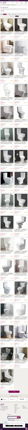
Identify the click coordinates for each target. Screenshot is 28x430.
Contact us (16, 410)
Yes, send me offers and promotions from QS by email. (14, 415)
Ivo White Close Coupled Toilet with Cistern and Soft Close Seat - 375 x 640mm (7, 340)
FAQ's (15, 411)
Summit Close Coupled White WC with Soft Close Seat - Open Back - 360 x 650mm (21, 165)
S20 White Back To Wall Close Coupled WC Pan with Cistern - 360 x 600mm (7, 55)
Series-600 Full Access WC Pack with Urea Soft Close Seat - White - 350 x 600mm (7, 33)
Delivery (23, 405)
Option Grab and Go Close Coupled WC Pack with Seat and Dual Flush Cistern (7, 362)
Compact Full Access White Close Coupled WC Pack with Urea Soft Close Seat (21, 33)
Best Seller (5, 14)
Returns (15, 412)
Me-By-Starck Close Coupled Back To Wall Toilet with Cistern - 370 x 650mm (20, 253)
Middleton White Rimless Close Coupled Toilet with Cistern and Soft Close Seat (20, 362)
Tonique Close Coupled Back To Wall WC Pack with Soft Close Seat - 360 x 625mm (20, 143)
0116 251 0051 (2, 410)
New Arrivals (19, 14)
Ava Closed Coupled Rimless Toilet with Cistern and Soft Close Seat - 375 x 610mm (6, 143)
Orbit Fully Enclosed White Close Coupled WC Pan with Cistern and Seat (6, 384)
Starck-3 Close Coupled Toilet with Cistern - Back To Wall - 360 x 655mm (6, 253)
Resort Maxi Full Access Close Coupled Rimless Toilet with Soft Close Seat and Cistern (7, 231)
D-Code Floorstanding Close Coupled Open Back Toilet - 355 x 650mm (20, 231)
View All (17, 16)
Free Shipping (9, 14)
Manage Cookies (18, 425)
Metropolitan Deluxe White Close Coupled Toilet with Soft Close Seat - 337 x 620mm (7, 187)
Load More (14, 391)
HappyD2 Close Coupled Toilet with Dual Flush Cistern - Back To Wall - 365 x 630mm (21, 318)
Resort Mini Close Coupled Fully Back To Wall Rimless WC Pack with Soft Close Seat (6, 165)
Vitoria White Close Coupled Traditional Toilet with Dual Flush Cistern (20, 297)
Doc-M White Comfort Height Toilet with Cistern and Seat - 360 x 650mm (20, 77)
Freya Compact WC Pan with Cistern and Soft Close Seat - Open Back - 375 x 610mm (7, 318)
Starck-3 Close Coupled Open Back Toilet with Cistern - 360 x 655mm (7, 275)
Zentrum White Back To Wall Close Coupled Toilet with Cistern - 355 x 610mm (7, 77)
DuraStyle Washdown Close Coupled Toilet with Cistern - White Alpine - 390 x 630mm (7, 121)
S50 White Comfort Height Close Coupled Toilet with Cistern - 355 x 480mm (7, 99)
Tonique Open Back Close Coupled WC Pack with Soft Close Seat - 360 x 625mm (21, 209)
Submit (18, 417)
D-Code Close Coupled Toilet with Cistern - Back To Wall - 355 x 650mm (21, 55)
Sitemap (16, 409)
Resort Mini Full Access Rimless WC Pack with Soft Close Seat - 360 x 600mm (21, 187)
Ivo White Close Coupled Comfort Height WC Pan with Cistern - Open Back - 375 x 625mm (21, 275)
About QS (16, 405)
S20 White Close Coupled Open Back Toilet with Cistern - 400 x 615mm (21, 121)
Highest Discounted (14, 14)
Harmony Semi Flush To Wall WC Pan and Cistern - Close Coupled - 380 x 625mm (21, 99)
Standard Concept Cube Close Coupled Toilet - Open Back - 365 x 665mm (6, 297)
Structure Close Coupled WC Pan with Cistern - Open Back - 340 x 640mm (21, 340)
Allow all (9, 425)
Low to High (24, 14)
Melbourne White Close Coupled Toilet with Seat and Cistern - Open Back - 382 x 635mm (7, 209)
